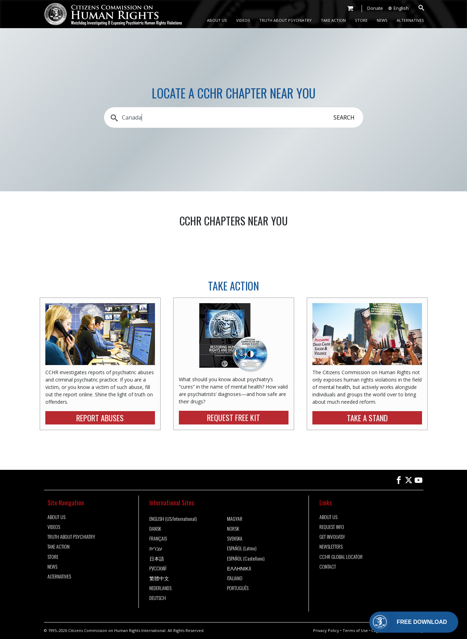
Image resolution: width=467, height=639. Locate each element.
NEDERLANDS (160, 588)
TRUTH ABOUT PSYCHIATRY (285, 20)
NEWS (382, 20)
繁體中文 (159, 578)
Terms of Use (355, 630)
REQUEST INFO (331, 527)
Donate (375, 8)
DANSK (155, 528)
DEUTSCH (157, 598)
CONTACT (327, 566)
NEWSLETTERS (331, 546)
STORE (361, 20)
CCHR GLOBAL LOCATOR (341, 557)
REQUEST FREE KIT (233, 417)
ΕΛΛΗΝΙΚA (239, 568)
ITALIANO (234, 578)
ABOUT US (217, 20)
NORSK (233, 528)
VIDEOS (243, 20)
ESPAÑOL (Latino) (242, 548)
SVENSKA (234, 538)
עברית (155, 548)
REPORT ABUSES (100, 417)
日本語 (156, 558)
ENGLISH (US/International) (173, 519)
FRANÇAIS (158, 538)
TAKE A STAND (367, 417)
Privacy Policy (326, 630)
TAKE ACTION (333, 20)
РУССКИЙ (158, 568)
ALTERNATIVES (410, 20)
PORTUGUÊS (237, 588)
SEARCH (344, 117)
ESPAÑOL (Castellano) (246, 558)
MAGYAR (234, 519)
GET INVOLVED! (332, 536)
